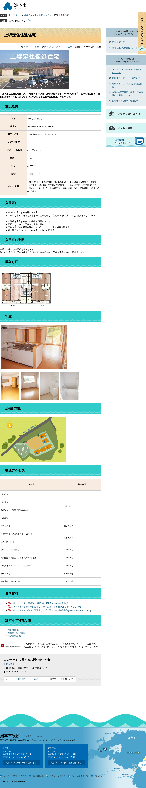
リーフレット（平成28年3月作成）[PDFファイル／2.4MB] (40, 603)
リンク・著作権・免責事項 (14, 776)
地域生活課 (44, 15)
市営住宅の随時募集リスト (125, 48)
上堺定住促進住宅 (17, 21)
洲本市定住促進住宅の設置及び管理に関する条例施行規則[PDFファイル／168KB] (52, 610)
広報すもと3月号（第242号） (126, 101)
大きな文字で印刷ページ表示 (58, 47)
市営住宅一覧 (118, 42)
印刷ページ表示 (31, 47)
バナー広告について (79, 776)
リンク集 (98, 776)
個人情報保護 (38, 776)
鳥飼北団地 (13, 630)
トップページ (15, 15)
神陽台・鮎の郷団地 (17, 633)
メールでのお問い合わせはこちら (25, 679)
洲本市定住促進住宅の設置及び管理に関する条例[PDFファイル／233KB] (47, 607)
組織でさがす (30, 15)
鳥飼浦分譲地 (14, 636)
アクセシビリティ (57, 776)
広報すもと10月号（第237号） (126, 78)
